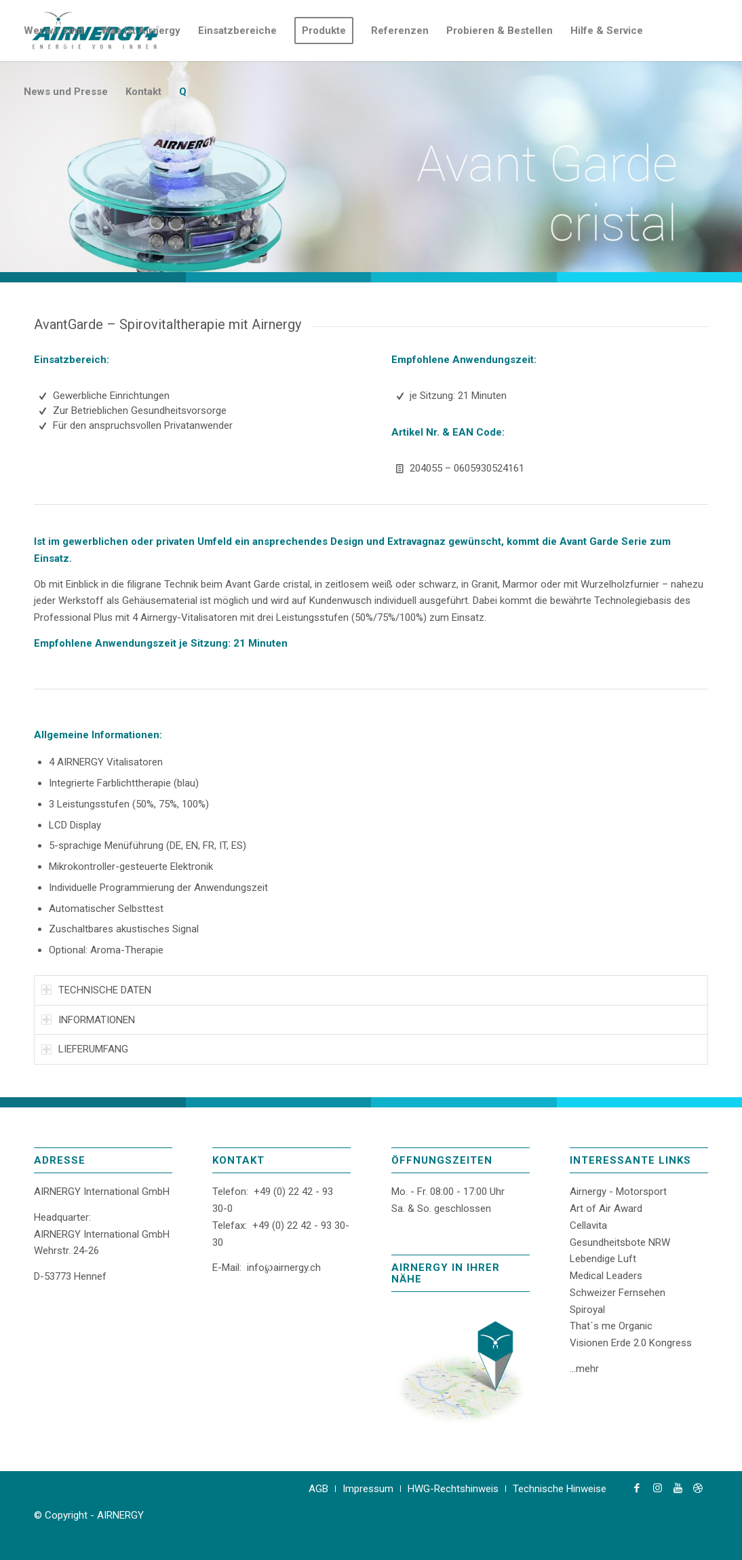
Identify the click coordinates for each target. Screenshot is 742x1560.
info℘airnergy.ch (284, 1267)
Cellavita (588, 1225)
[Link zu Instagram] (657, 1488)
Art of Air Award (606, 1208)
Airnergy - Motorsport (618, 1191)
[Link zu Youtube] (677, 1488)
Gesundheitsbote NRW (620, 1242)
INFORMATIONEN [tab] (88, 1020)
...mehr (584, 1369)
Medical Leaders (606, 1276)
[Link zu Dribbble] (698, 1488)
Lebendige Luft (603, 1259)
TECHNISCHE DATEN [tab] (96, 990)
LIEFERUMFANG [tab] (84, 1049)
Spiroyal (587, 1310)
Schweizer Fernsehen (617, 1293)
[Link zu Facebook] (637, 1488)
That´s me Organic (611, 1326)
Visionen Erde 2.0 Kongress (631, 1343)
